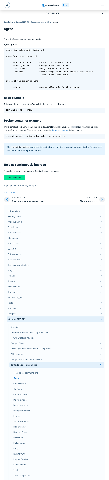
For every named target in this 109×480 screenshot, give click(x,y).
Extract (16, 415)
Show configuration (22, 475)
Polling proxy (19, 442)
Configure (17, 388)
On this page (52, 13)
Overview (15, 326)
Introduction (14, 210)
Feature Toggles (15, 297)
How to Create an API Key (22, 337)
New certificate (20, 431)
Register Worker (20, 458)
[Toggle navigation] (102, 5)
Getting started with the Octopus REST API (30, 332)
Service (16, 469)
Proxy (15, 448)
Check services (20, 383)
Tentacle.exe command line (25, 372)
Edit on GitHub (10, 192)
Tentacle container (60, 130)
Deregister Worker (21, 410)
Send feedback (14, 177)
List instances (19, 426)
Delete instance (20, 399)
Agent (17, 377)
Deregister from (20, 404)
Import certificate (21, 421)
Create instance (20, 394)
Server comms (19, 464)
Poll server (18, 437)
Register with (19, 453)
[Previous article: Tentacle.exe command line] (24, 199)
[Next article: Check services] (92, 199)
